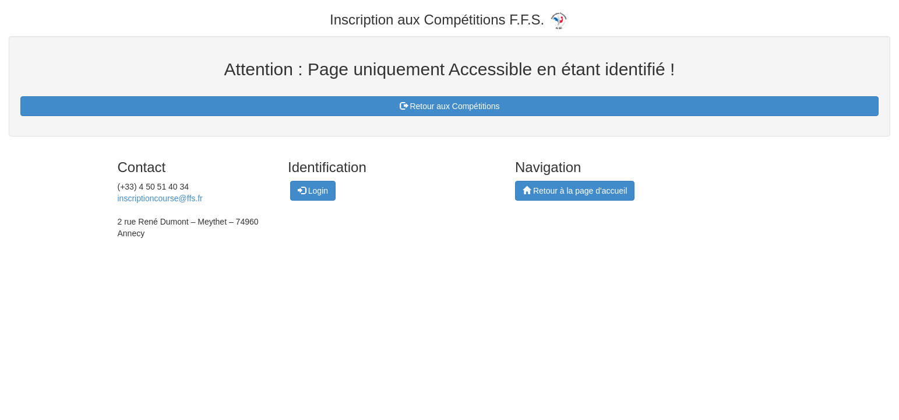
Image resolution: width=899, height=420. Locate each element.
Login (313, 190)
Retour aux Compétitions (450, 106)
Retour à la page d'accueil (575, 190)
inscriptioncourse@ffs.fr (160, 198)
